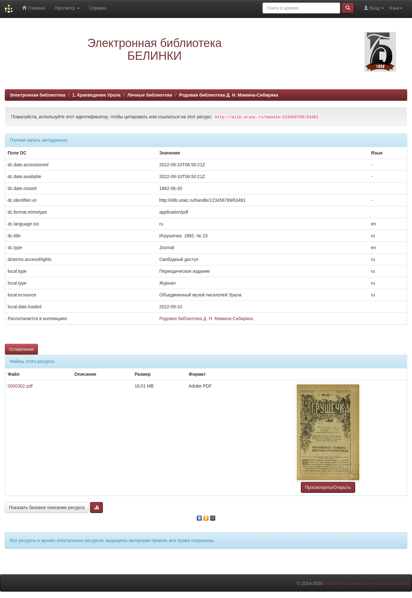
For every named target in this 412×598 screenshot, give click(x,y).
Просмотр (67, 8)
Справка (98, 8)
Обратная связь (393, 583)
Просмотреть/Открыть (328, 487)
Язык (395, 8)
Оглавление (21, 349)
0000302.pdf (20, 386)
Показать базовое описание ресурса (47, 507)
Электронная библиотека (37, 95)
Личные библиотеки (149, 95)
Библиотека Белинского (348, 583)
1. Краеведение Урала (96, 95)
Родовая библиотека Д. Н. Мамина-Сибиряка (228, 95)
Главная (33, 8)
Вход (374, 8)
